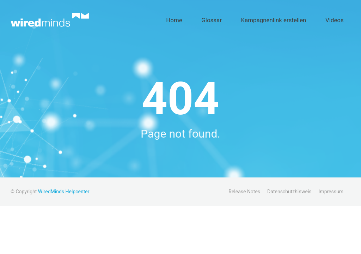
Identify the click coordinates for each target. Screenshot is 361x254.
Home (214, 18)
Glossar (242, 18)
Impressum (331, 187)
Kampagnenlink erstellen (291, 18)
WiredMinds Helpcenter (64, 187)
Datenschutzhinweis (289, 187)
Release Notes (244, 187)
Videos (339, 18)
